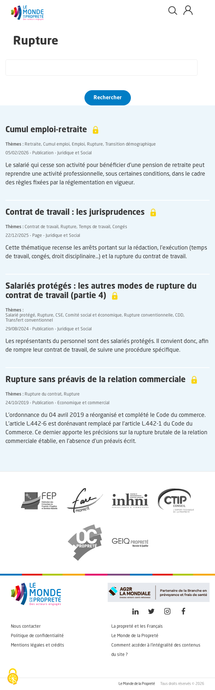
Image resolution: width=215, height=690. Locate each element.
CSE (59, 315)
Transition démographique (130, 144)
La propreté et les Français (137, 626)
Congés (119, 227)
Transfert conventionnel (29, 320)
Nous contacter (26, 626)
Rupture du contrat (43, 394)
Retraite (33, 144)
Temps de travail (94, 227)
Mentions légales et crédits (37, 645)
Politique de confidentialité (37, 636)
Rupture (95, 144)
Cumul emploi (56, 144)
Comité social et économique (93, 315)
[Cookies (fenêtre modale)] (12, 677)
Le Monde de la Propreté (134, 636)
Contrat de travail (41, 227)
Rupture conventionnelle (148, 315)
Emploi (78, 144)
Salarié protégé (20, 315)
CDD (179, 315)
